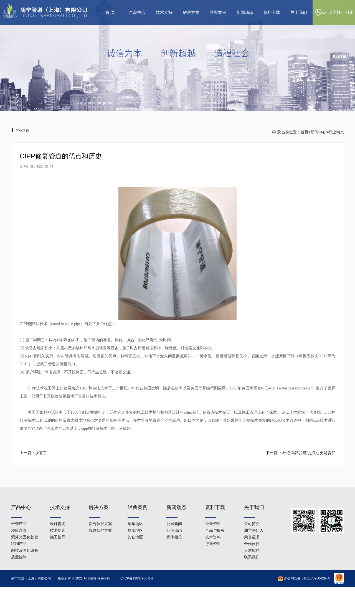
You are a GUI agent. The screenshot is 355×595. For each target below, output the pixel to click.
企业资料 (213, 508)
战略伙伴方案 (100, 515)
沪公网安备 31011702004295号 (304, 578)
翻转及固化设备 (24, 535)
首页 (304, 132)
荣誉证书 (252, 521)
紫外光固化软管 (24, 521)
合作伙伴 (252, 528)
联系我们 (252, 541)
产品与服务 (215, 515)
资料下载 (271, 12)
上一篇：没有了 (33, 452)
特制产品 (19, 528)
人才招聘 (252, 535)
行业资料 (213, 528)
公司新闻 (174, 508)
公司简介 (252, 508)
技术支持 (164, 12)
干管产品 (19, 508)
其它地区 (135, 521)
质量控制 (19, 541)
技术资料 (213, 521)
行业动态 (174, 515)
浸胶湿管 (19, 515)
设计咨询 (57, 508)
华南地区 (135, 515)
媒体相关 (174, 521)
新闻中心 (318, 132)
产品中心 (137, 12)
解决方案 (191, 12)
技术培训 (57, 515)
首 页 (110, 12)
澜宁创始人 (253, 515)
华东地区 (135, 508)
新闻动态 (245, 12)
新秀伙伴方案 (100, 508)
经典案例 (218, 12)
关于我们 (298, 12)
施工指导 (57, 521)
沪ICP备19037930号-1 (137, 578)
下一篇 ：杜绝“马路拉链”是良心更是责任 (300, 452)
